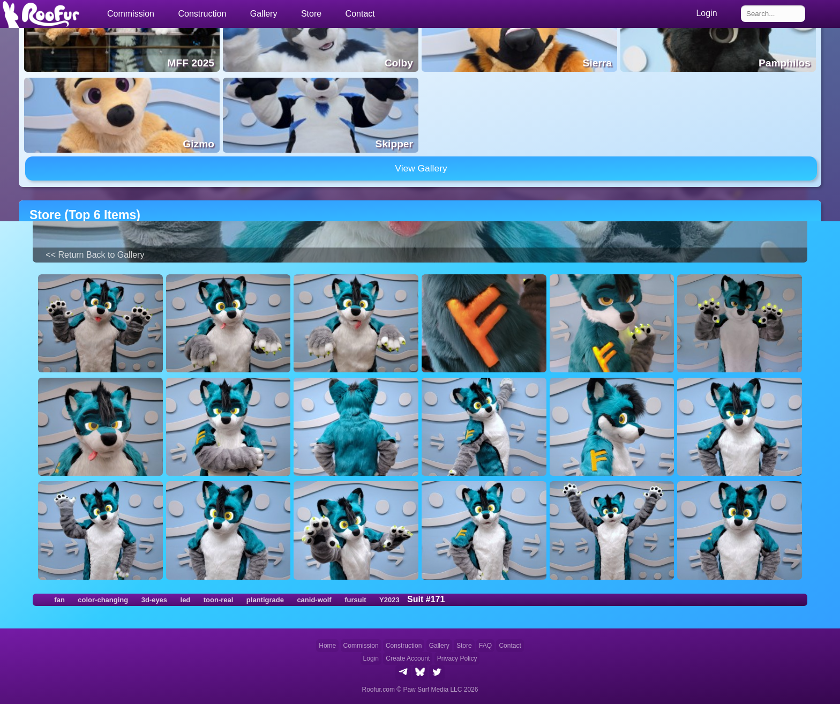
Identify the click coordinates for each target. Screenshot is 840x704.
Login (371, 658)
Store (311, 13)
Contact (360, 13)
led (186, 600)
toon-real (219, 600)
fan (59, 600)
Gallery (264, 13)
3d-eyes (154, 600)
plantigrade (265, 600)
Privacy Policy (457, 658)
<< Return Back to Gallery (95, 254)
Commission (361, 645)
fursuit (355, 600)
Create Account (408, 658)
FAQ (485, 645)
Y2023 (389, 600)
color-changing (103, 600)
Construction (404, 645)
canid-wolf (314, 600)
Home (327, 645)
